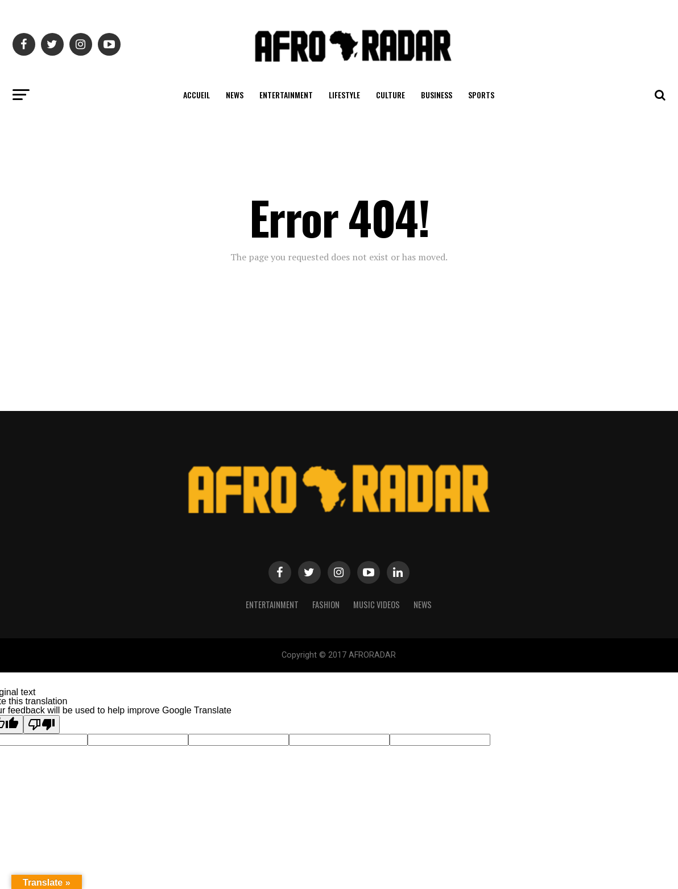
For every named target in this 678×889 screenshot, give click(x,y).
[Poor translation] (41, 724)
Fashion (326, 604)
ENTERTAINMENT (286, 95)
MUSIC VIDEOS (376, 604)
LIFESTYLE (344, 95)
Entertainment (272, 604)
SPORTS (481, 95)
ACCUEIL (196, 95)
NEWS (234, 95)
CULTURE (390, 95)
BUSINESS (436, 95)
